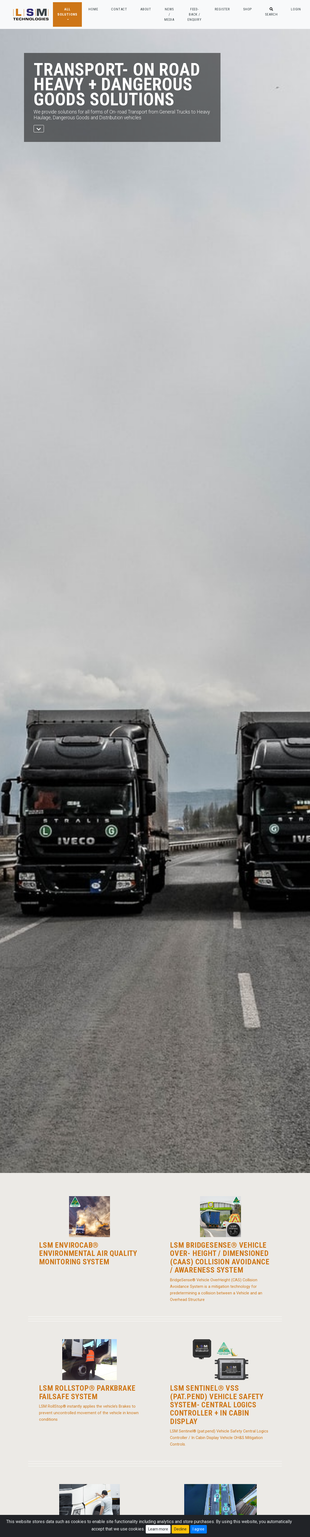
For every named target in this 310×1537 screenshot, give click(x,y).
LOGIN (296, 9)
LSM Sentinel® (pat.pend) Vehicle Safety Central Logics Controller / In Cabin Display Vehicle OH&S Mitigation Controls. (219, 1438)
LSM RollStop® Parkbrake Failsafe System (87, 1392)
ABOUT (145, 9)
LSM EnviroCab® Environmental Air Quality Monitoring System (88, 1253)
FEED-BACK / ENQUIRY (194, 14)
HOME (93, 8)
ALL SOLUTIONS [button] (67, 11)
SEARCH (271, 12)
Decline (180, 1529)
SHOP (247, 9)
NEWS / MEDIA (169, 14)
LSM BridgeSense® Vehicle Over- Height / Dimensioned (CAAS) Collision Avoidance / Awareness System (220, 1257)
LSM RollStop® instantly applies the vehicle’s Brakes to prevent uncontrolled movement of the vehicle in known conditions (89, 1413)
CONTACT (119, 9)
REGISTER (222, 9)
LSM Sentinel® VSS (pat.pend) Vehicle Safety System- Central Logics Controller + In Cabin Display (217, 1405)
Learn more (158, 1529)
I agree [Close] (198, 1529)
